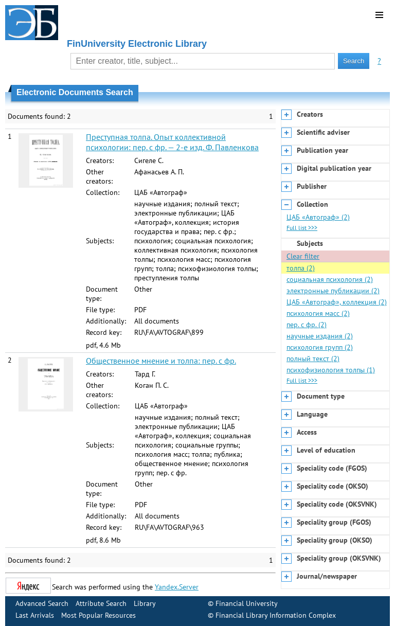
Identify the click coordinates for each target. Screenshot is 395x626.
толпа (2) (300, 268)
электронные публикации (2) (333, 290)
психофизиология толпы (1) (330, 369)
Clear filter (302, 256)
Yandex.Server (177, 587)
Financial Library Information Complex (276, 615)
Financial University (247, 603)
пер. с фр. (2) (306, 324)
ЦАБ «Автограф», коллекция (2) (336, 302)
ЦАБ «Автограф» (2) (318, 217)
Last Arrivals (34, 615)
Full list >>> (301, 227)
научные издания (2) (319, 336)
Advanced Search (41, 603)
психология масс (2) (318, 313)
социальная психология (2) (329, 279)
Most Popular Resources (98, 615)
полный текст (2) (312, 358)
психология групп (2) (319, 347)
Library (145, 603)
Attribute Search (101, 603)
